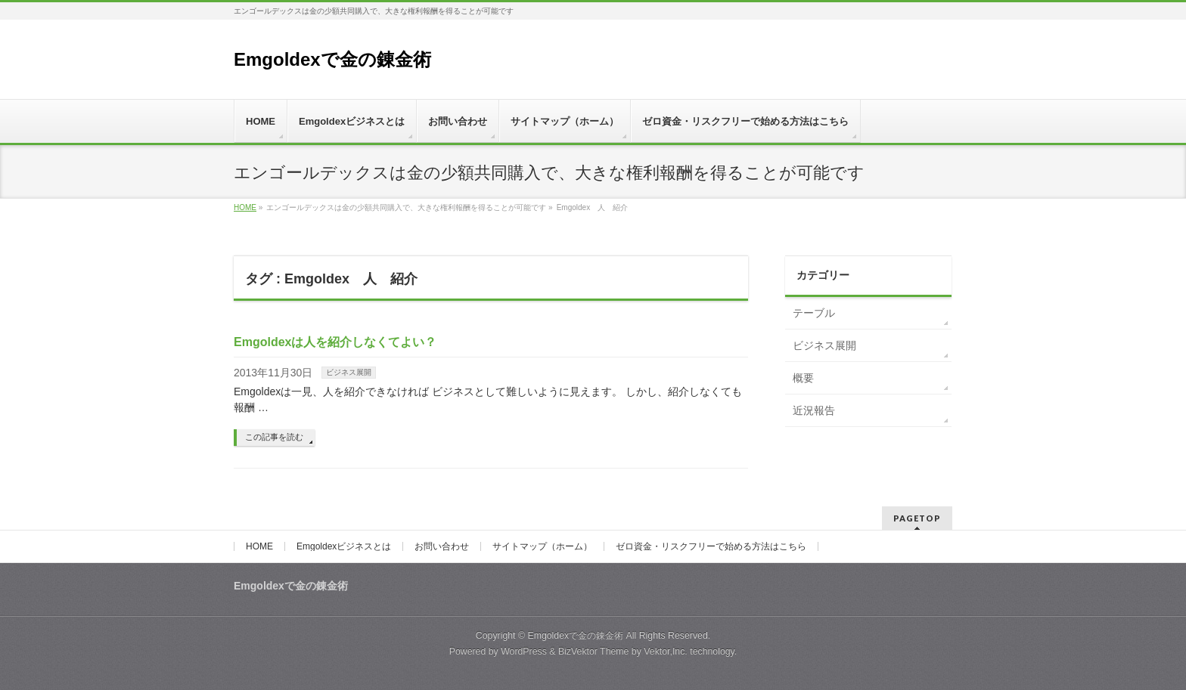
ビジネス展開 (348, 372)
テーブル (814, 313)
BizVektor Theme (593, 651)
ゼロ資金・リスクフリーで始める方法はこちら (711, 546)
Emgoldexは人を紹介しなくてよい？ (335, 342)
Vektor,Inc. (666, 651)
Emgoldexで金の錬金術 (332, 59)
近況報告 (814, 410)
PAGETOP (917, 518)
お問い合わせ (441, 546)
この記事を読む (274, 436)
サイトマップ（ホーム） (542, 546)
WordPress (524, 651)
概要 (803, 378)
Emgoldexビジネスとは (343, 546)
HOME (259, 546)
